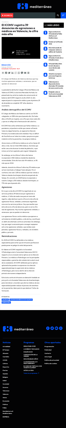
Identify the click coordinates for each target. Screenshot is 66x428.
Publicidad (48, 350)
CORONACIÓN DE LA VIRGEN (31, 355)
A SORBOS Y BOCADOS (31, 349)
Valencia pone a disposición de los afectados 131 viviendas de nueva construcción (54, 85)
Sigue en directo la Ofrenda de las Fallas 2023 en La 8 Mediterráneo (53, 35)
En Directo (7, 15)
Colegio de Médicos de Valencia (21, 299)
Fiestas (5, 370)
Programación (49, 346)
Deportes (6, 367)
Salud (4, 380)
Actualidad (6, 346)
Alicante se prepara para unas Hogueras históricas (52, 76)
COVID (5, 360)
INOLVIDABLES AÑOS (31, 359)
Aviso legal (48, 357)
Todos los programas (31, 373)
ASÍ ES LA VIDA (29, 370)
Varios (5, 397)
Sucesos (5, 387)
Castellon (6, 357)
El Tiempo (6, 350)
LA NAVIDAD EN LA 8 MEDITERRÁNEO (30, 362)
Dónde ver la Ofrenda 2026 (53, 43)
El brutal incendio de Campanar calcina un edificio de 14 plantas (53, 50)
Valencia (5, 22)
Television (6, 391)
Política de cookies (51, 363)
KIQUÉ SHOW (28, 352)
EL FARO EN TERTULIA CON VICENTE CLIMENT (33, 366)
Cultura (5, 363)
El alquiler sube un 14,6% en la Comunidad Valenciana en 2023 (53, 94)
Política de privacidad (52, 360)
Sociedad (6, 384)
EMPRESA (6, 417)
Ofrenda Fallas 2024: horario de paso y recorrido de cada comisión (53, 67)
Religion (5, 377)
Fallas (5, 408)
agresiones (6, 302)
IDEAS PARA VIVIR (29, 346)
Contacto (48, 353)
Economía (6, 401)
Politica (5, 404)
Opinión (5, 374)
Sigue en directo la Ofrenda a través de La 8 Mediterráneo (53, 58)
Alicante (5, 353)
